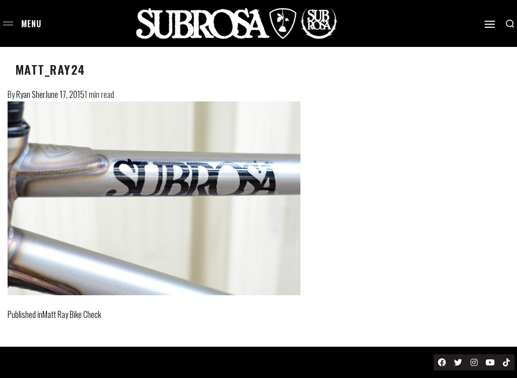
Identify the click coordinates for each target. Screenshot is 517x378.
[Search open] (509, 23)
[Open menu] (8, 23)
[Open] (489, 24)
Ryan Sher (30, 94)
